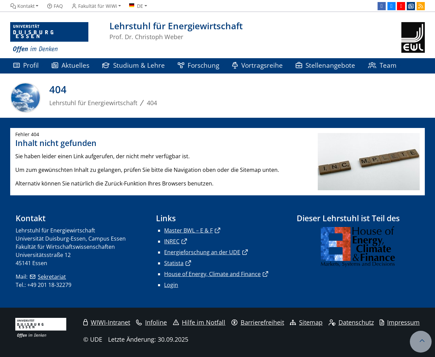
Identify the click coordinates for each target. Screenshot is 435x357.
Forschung (198, 65)
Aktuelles (70, 65)
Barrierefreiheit (257, 322)
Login (171, 285)
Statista (174, 263)
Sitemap (306, 322)
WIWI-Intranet (106, 322)
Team (382, 65)
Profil (26, 65)
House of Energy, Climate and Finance (212, 274)
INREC (171, 241)
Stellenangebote (325, 65)
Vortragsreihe (257, 65)
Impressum (400, 322)
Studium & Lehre (133, 65)
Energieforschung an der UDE (202, 252)
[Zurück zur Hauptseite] (413, 37)
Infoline (151, 322)
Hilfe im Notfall (199, 322)
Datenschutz (351, 322)
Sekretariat (52, 276)
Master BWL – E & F (188, 230)
